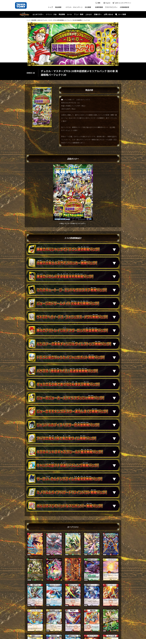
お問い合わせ (108, 14)
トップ (28, 20)
